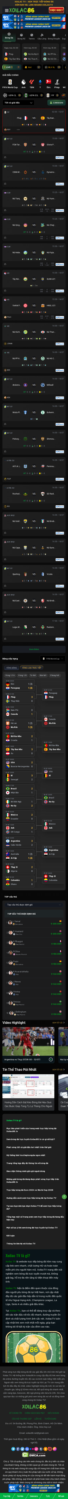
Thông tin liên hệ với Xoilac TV (20, 1243)
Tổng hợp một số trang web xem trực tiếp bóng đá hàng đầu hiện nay (35, 1218)
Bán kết (43, 675)
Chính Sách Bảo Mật (35, 1413)
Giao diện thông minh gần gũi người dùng (25, 1171)
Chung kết (54, 675)
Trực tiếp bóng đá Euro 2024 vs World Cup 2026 (29, 1190)
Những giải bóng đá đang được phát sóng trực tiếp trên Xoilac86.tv (32, 1180)
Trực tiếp (6, 1496)
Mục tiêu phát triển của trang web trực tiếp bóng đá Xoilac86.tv (31, 1130)
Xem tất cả (58, 1022)
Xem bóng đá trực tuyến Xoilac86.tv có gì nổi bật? (30, 1139)
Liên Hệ (38, 1418)
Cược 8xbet (56, 10)
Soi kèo (20, 1496)
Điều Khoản (53, 1413)
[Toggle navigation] (7, 10)
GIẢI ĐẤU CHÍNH (10, 75)
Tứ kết (33, 675)
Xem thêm (34, 649)
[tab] (9, 37)
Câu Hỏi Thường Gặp (22, 1418)
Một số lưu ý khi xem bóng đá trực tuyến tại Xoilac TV (32, 1227)
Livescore (34, 1496)
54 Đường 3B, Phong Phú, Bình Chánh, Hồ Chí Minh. (38, 1423)
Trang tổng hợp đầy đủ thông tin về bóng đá (27, 1163)
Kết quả (61, 1496)
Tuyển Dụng (50, 1418)
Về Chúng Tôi (15, 1413)
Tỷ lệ (48, 1496)
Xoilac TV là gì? (14, 1120)
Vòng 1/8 (22, 675)
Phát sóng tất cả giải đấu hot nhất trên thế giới (28, 1147)
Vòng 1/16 (9, 675)
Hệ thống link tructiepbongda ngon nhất (25, 1155)
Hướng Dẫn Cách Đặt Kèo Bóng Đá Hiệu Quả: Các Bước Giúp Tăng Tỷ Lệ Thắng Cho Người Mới (28, 1106)
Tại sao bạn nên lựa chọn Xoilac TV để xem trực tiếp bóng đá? (33, 1207)
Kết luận (10, 1235)
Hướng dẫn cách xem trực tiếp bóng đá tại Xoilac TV (31, 1198)
